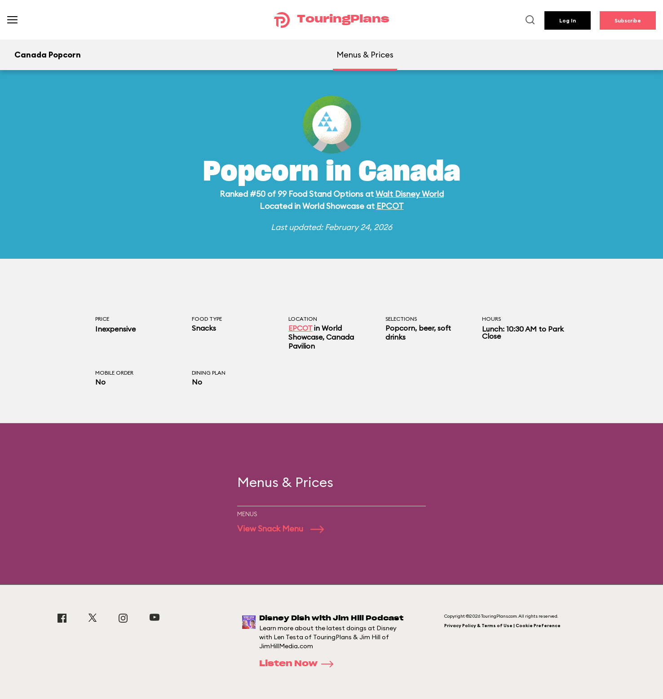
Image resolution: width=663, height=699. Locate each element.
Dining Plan (208, 372)
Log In (567, 20)
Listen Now (299, 664)
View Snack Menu (280, 528)
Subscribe (627, 20)
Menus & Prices (364, 54)
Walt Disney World (410, 194)
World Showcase (315, 332)
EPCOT (390, 206)
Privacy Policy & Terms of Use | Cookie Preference (502, 625)
